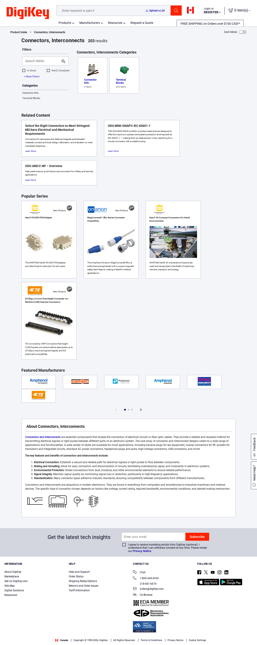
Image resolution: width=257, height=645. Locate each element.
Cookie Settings (197, 640)
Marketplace (11, 576)
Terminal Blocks (31, 98)
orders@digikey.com (148, 589)
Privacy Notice (142, 551)
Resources (115, 23)
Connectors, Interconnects (49, 32)
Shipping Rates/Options (83, 581)
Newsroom (10, 595)
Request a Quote (141, 23)
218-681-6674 (144, 583)
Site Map (9, 585)
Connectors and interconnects (43, 437)
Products (65, 23)
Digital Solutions (14, 590)
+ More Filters (31, 76)
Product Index (18, 32)
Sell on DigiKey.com (16, 581)
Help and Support (79, 571)
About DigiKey (12, 571)
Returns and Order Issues (83, 585)
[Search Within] (42, 61)
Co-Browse (142, 595)
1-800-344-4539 (146, 579)
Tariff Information (79, 590)
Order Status (76, 576)
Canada (61, 640)
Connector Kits (30, 93)
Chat (139, 573)
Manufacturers (89, 23)
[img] (28, 13)
